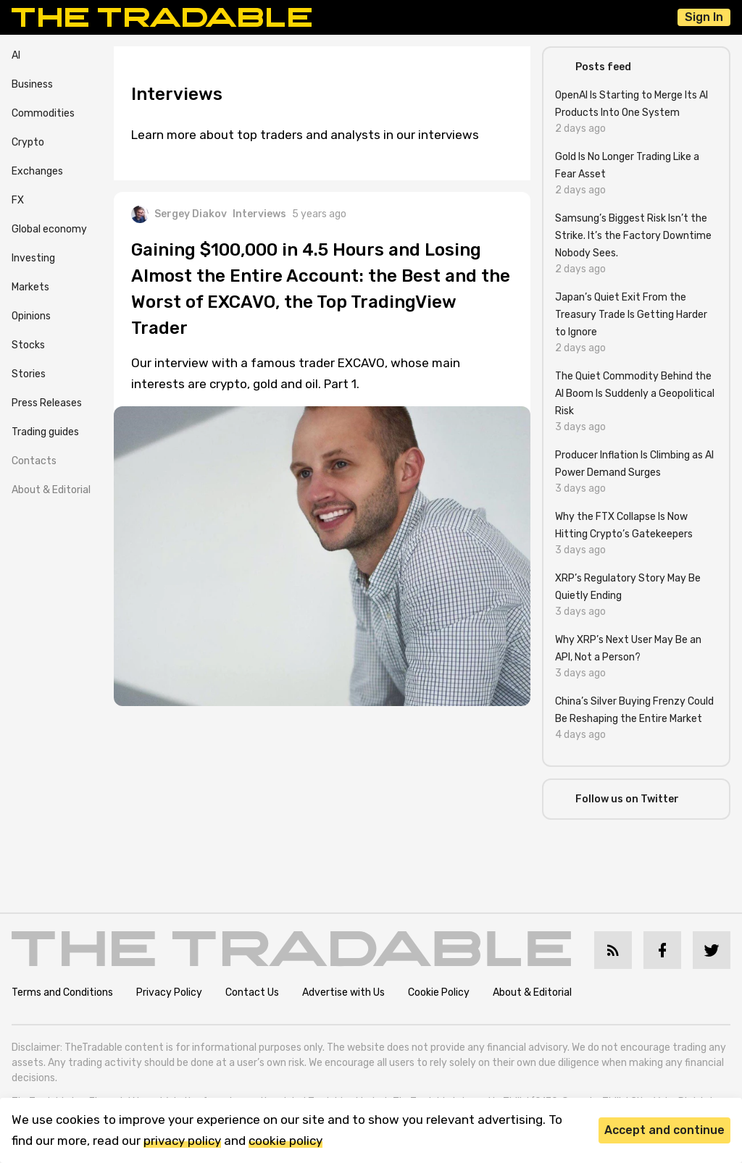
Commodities (43, 113)
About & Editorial (51, 490)
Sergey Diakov (179, 214)
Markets (30, 287)
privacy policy (182, 1140)
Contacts (34, 461)
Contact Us (252, 992)
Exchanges (37, 171)
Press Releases (47, 403)
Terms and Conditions (62, 992)
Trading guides (45, 432)
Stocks (28, 345)
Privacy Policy (169, 992)
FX (18, 200)
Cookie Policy (439, 992)
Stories (29, 374)
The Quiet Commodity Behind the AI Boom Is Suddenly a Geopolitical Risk (634, 393)
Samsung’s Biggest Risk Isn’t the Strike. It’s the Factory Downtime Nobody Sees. (633, 235)
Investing (33, 258)
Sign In (704, 17)
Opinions (31, 316)
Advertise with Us (343, 992)
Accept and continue (664, 1130)
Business (32, 84)
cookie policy (285, 1140)
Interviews (259, 214)
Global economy (49, 229)
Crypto (28, 142)
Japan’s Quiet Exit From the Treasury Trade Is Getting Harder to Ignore (631, 314)
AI (16, 55)
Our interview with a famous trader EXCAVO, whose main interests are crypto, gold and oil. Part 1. (295, 373)
